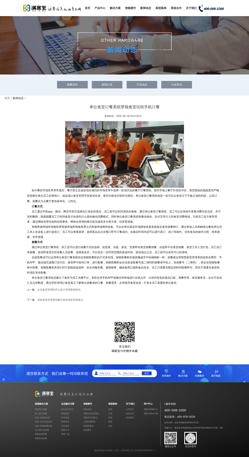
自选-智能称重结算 (43, 426)
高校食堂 (65, 421)
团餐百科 (72, 85)
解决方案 (115, 8)
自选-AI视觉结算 (42, 417)
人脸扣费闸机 (89, 421)
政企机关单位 (67, 409)
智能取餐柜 (88, 426)
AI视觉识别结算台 (91, 413)
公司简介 (130, 409)
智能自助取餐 (41, 434)
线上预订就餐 (41, 413)
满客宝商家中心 (151, 409)
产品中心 (100, 8)
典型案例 (160, 8)
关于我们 (191, 8)
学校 (110, 417)
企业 (110, 413)
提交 (146, 373)
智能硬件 (130, 8)
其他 (110, 426)
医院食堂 (65, 413)
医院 (110, 421)
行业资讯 (176, 85)
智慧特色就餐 (41, 438)
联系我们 (130, 417)
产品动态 (141, 85)
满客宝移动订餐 (151, 413)
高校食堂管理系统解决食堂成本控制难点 (60, 300)
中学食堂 (65, 417)
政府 (110, 409)
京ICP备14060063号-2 (144, 450)
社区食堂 (65, 426)
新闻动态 (145, 8)
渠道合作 (176, 8)
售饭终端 (87, 409)
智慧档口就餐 (41, 409)
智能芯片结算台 (90, 417)
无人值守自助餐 (42, 430)
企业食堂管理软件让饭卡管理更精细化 (59, 289)
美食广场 (65, 434)
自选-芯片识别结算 (43, 421)
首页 (87, 8)
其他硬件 (87, 430)
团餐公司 (65, 430)
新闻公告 (107, 85)
